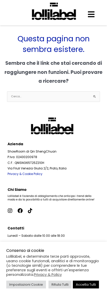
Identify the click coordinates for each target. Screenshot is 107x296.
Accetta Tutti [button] (86, 284)
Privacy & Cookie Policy (25, 174)
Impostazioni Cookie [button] (26, 284)
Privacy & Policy (48, 274)
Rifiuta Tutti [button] (60, 284)
